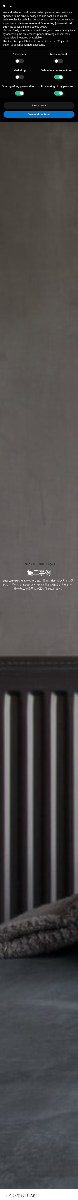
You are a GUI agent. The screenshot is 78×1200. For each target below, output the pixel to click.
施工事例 (38, 564)
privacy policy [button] (28, 16)
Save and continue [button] (39, 114)
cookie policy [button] (39, 26)
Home (26, 564)
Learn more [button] (39, 105)
